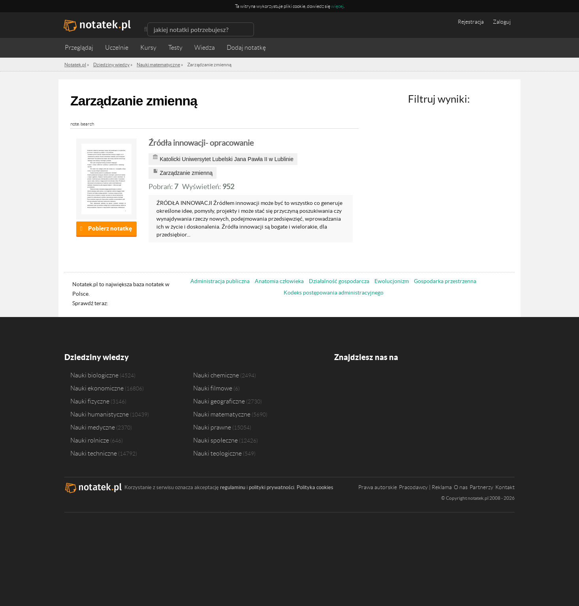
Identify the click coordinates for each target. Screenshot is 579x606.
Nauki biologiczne (94, 375)
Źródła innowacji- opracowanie (201, 143)
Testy (175, 47)
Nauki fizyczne (89, 401)
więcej (337, 6)
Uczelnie (116, 47)
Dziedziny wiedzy (96, 357)
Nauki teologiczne (217, 453)
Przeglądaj (79, 47)
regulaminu (232, 487)
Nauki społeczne (215, 440)
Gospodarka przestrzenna (445, 281)
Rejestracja (471, 22)
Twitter (355, 380)
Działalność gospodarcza (339, 281)
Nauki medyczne (92, 427)
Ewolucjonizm (391, 281)
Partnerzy (481, 487)
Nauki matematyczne (221, 414)
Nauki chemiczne (216, 375)
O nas (461, 487)
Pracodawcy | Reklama (425, 487)
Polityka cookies (315, 487)
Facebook (340, 380)
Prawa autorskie (377, 487)
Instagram (370, 380)
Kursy (148, 47)
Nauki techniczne (93, 453)
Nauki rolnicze (89, 440)
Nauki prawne (212, 427)
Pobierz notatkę (110, 228)
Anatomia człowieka (279, 281)
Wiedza (204, 47)
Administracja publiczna (220, 281)
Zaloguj (502, 22)
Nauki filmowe (212, 388)
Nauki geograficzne (219, 401)
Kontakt (505, 487)
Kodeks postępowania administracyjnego (333, 292)
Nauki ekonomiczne (97, 388)
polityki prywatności (271, 487)
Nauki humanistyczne (99, 414)
